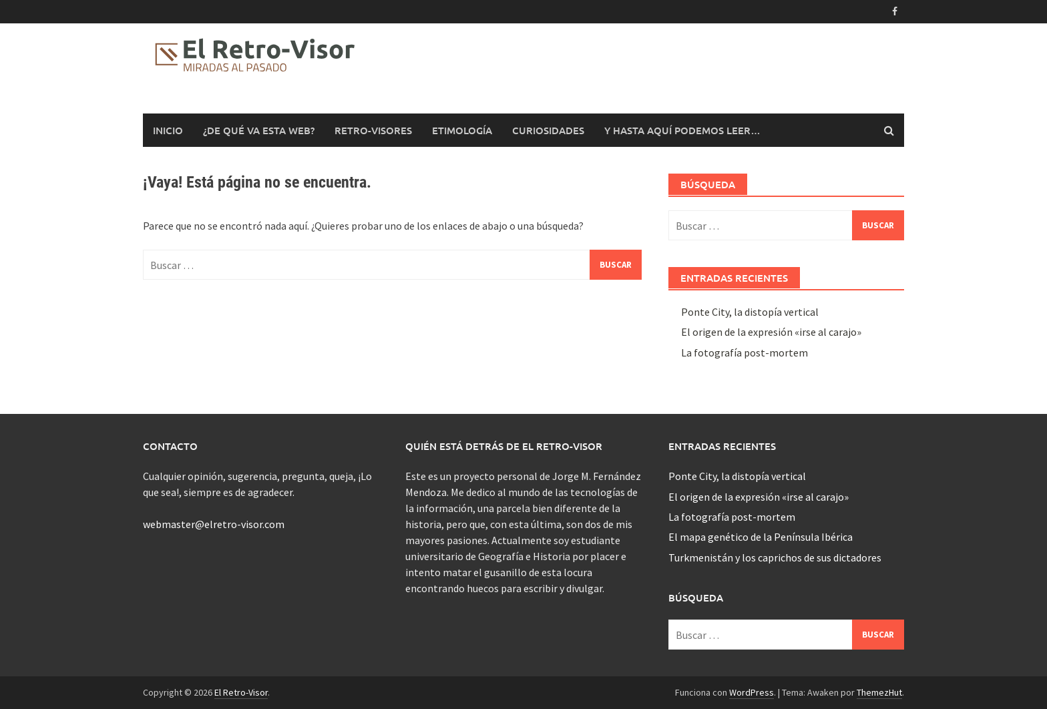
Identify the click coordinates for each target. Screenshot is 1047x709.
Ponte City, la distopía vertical (750, 311)
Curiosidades (548, 130)
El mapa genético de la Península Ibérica (760, 536)
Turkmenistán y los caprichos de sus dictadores (774, 557)
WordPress (751, 692)
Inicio (168, 130)
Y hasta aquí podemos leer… (682, 130)
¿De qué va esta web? (259, 130)
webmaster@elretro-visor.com (213, 524)
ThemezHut (879, 692)
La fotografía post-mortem (744, 352)
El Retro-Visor (241, 692)
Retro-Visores (373, 130)
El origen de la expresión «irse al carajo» (771, 331)
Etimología (462, 130)
